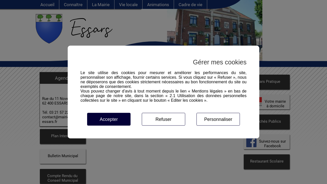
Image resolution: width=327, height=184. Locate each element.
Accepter (109, 119)
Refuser (163, 119)
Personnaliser (218, 119)
